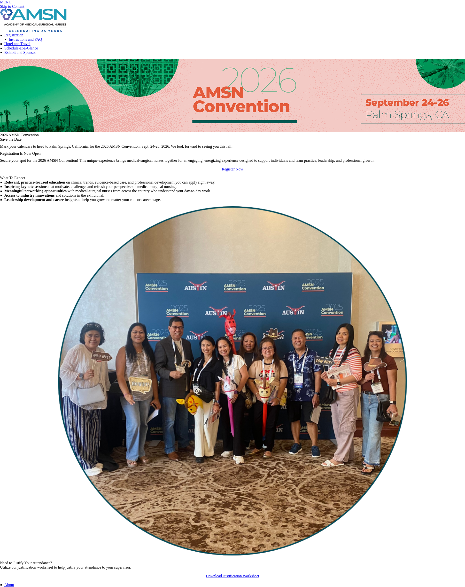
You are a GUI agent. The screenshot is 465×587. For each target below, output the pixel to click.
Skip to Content (12, 6)
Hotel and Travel (17, 44)
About (9, 585)
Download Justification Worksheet (232, 576)
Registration (13, 35)
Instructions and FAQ (25, 39)
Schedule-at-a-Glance (21, 48)
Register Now (232, 169)
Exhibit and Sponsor (20, 52)
